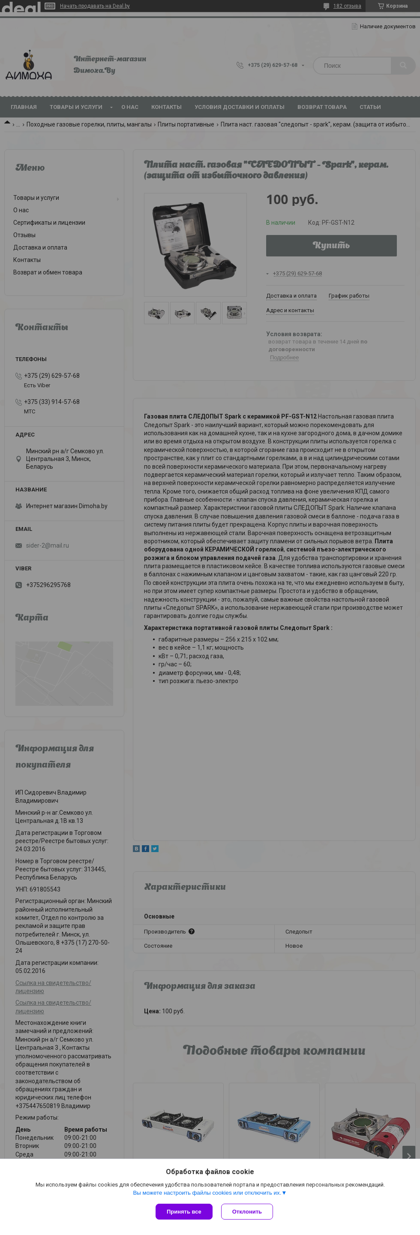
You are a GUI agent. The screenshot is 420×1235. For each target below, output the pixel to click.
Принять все (184, 1211)
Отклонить (247, 1211)
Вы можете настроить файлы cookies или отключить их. (207, 1193)
